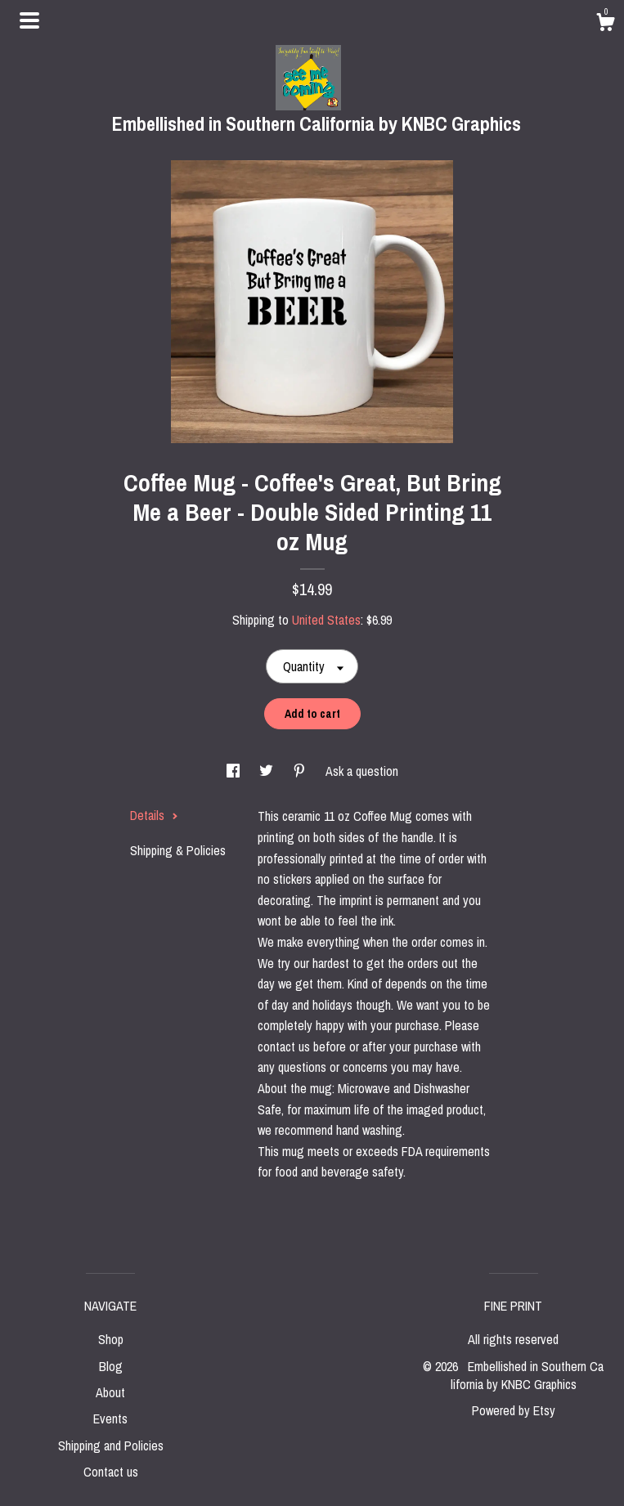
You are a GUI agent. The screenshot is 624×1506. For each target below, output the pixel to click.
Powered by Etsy (513, 1410)
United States (326, 620)
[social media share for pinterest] (301, 771)
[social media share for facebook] (235, 771)
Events (110, 1419)
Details (154, 815)
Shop (110, 1339)
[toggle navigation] (29, 20)
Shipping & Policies (178, 850)
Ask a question (361, 771)
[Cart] (605, 24)
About (110, 1392)
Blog (111, 1366)
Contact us (110, 1472)
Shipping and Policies (111, 1445)
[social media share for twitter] (267, 771)
